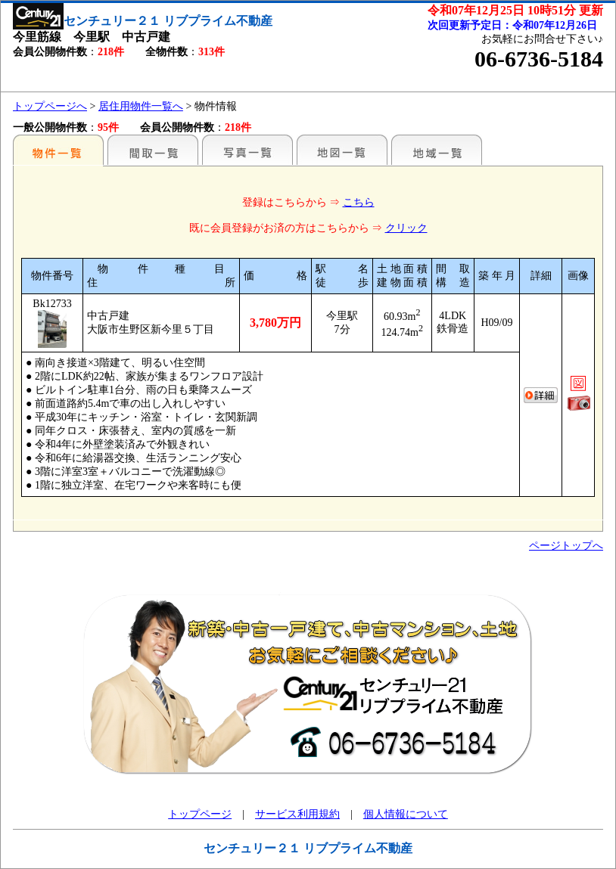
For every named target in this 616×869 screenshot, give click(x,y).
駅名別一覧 (58, 150)
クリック (406, 228)
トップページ (200, 814)
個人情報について (405, 814)
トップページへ (50, 106)
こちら (359, 202)
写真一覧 (247, 150)
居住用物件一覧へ (140, 106)
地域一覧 (436, 150)
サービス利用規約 (297, 814)
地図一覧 (342, 150)
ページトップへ (566, 545)
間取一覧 (152, 150)
